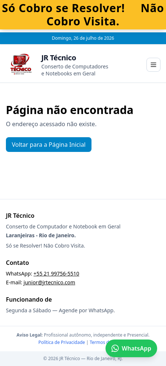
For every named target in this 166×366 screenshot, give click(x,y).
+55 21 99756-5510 (56, 273)
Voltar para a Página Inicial (49, 145)
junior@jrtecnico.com (49, 282)
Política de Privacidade (61, 342)
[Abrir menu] (153, 64)
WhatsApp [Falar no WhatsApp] (131, 348)
